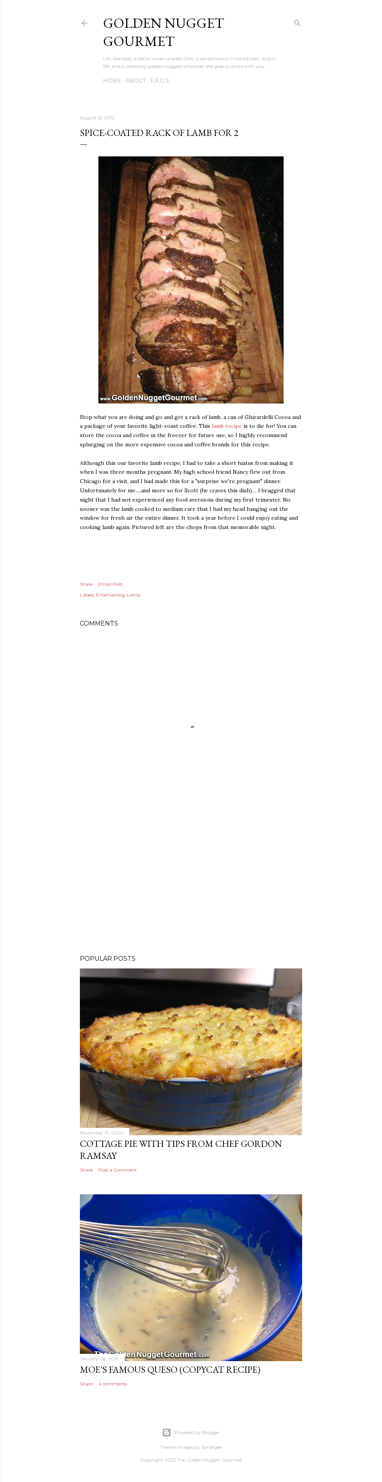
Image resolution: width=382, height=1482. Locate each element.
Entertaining (110, 595)
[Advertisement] (191, 881)
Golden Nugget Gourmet (163, 32)
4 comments (112, 1384)
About (136, 80)
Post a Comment (117, 1170)
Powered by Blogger (191, 1432)
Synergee (211, 1447)
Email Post (110, 584)
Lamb (133, 595)
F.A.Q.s (159, 80)
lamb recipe (227, 425)
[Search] (297, 21)
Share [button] (86, 584)
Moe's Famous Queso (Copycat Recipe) (170, 1369)
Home (112, 80)
